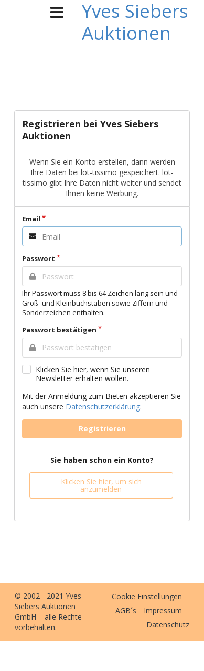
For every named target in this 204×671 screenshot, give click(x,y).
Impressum (163, 610)
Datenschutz (167, 625)
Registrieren (102, 429)
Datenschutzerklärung (103, 407)
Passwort (38, 258)
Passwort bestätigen (59, 329)
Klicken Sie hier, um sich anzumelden (101, 485)
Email (31, 218)
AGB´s (125, 610)
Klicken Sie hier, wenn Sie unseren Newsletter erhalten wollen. (93, 374)
